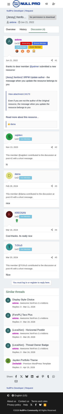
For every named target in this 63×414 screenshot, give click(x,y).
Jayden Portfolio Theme (25, 360)
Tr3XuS (18, 245)
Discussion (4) (38, 29)
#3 (56, 186)
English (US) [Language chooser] (19, 395)
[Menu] (9, 4)
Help (25, 405)
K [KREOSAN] (9, 214)
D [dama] (9, 175)
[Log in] (46, 4)
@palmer (34, 66)
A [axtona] (9, 41)
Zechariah (16, 363)
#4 (56, 230)
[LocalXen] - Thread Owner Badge (30, 345)
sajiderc (19, 135)
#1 (56, 60)
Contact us (23, 401)
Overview (11, 29)
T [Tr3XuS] (9, 247)
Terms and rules (39, 401)
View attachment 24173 (19, 94)
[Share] (52, 60)
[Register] (53, 4)
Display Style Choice (23, 299)
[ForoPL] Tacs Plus (22, 314)
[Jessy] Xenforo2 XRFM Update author (25, 77)
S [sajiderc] (9, 137)
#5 (56, 257)
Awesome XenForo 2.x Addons (34, 303)
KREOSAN (20, 213)
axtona (12, 22)
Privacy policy (14, 405)
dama (17, 174)
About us (11, 401)
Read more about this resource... (22, 117)
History (23, 29)
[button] (8, 395)
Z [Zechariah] (8, 360)
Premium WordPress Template (37, 363)
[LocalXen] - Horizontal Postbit (28, 330)
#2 (56, 147)
